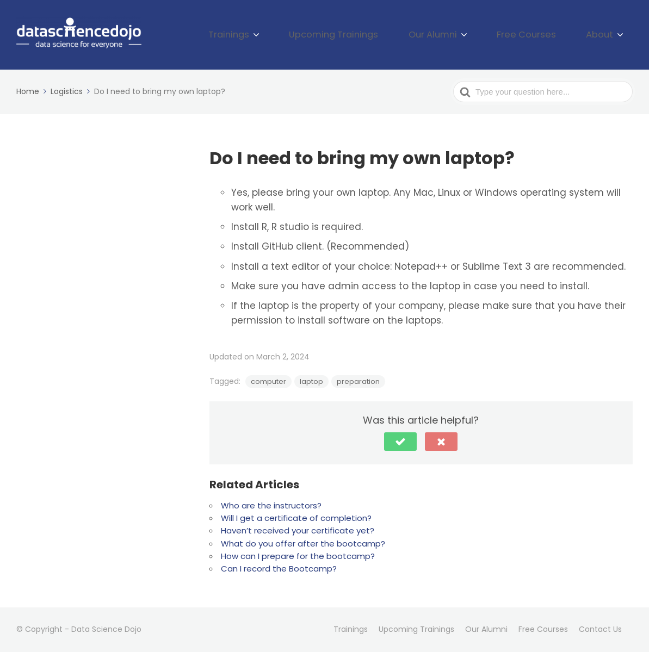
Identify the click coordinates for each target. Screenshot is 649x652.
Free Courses (544, 34)
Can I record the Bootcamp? (279, 568)
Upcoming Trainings (381, 34)
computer (268, 381)
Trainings (292, 34)
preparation (358, 381)
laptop (311, 381)
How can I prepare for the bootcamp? (298, 556)
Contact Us (600, 629)
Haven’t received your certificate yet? (297, 530)
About (604, 34)
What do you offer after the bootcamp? (303, 543)
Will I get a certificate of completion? (296, 518)
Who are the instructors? (271, 505)
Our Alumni (464, 34)
